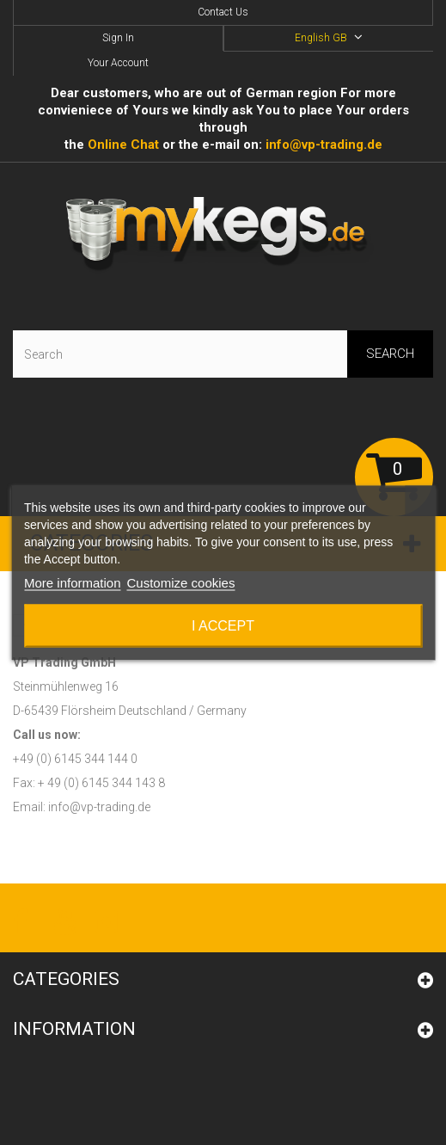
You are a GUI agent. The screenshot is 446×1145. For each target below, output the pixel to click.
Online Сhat (123, 144)
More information (72, 582)
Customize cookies (181, 582)
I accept (223, 625)
